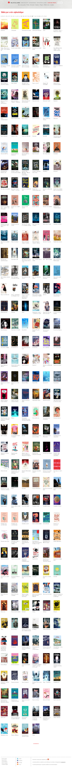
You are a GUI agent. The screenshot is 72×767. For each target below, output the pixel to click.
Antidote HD (63, 762)
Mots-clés (46, 5)
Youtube (20, 762)
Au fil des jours (22, 5)
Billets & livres (15, 2)
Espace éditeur (4, 760)
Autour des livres (42, 2)
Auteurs (32, 5)
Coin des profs (52, 2)
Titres (28, 5)
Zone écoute (24, 2)
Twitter (20, 758)
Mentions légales (5, 762)
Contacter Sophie (5, 764)
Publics (41, 5)
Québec (52, 5)
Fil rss (20, 764)
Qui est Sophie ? (4, 761)
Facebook (20, 760)
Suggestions (32, 2)
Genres (37, 5)
